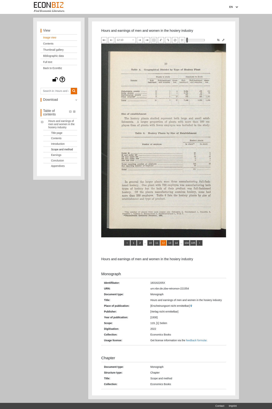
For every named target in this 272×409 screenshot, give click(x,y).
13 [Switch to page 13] (169, 242)
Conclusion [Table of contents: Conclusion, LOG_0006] (57, 160)
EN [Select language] (234, 6)
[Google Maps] (191, 305)
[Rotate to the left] (161, 40)
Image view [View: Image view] (49, 37)
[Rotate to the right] (168, 40)
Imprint (233, 405)
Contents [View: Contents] (48, 43)
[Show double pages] (154, 40)
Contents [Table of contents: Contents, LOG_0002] (56, 138)
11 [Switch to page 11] (156, 242)
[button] (59, 79)
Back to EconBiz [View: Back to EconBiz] (52, 68)
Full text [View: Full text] (47, 61)
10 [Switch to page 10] (150, 242)
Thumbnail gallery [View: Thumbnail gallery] (53, 49)
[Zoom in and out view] (195, 40)
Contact (219, 405)
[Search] (74, 91)
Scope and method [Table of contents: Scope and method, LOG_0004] (62, 149)
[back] (127, 243)
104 (186, 242)
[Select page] (126, 40)
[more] (199, 243)
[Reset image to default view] (175, 40)
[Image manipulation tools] (223, 40)
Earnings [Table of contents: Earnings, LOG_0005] (56, 154)
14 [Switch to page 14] (176, 242)
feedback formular (196, 340)
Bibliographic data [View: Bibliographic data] (53, 55)
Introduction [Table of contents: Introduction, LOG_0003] (58, 143)
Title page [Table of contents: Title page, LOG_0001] (56, 132)
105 (193, 242)
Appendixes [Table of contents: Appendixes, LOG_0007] (58, 165)
